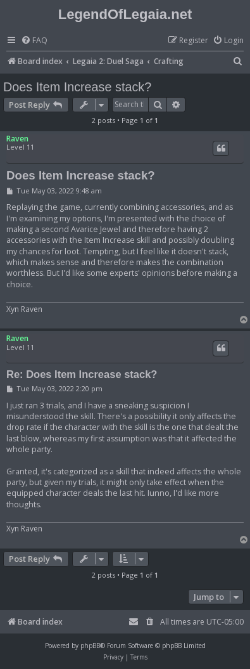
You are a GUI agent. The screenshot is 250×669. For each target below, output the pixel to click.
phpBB (90, 645)
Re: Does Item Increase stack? (81, 374)
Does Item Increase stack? (77, 87)
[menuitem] (34, 40)
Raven (17, 138)
